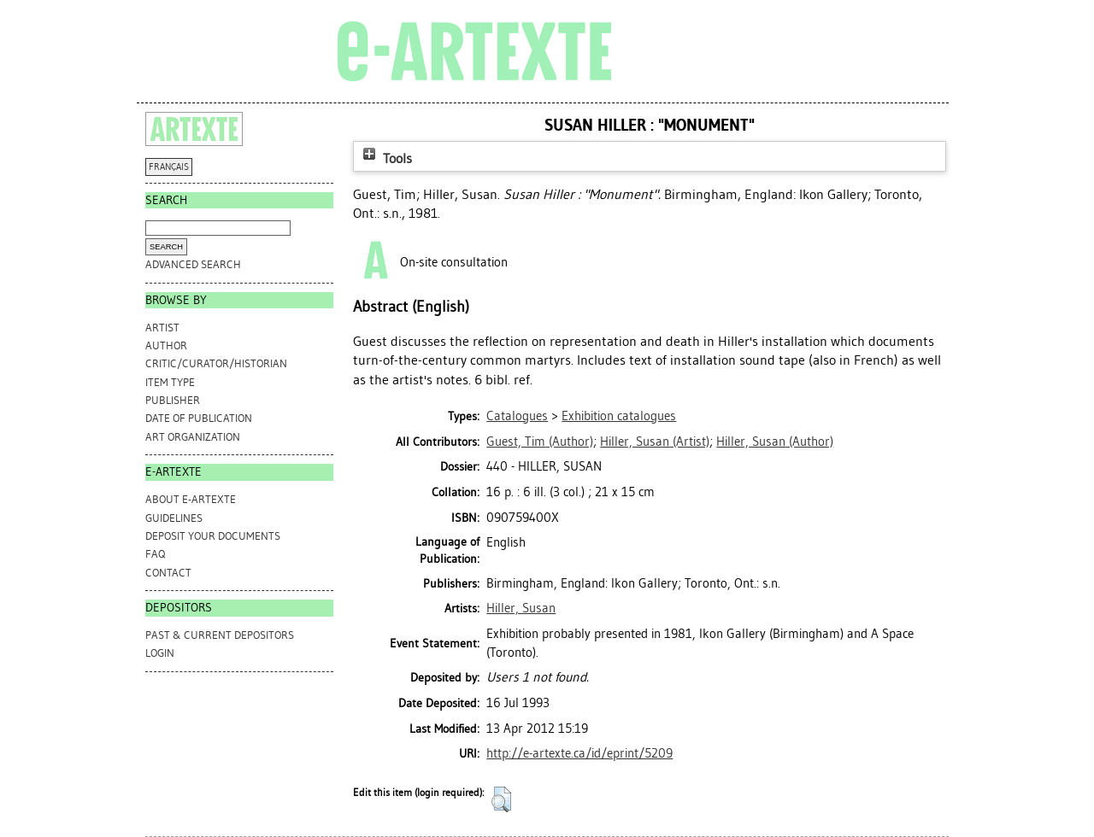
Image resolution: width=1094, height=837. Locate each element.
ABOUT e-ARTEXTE (190, 499)
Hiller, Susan (521, 608)
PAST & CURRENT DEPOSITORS (219, 635)
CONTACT (168, 572)
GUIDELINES (174, 518)
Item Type (170, 382)
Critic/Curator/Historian (216, 363)
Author (166, 345)
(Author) (539, 441)
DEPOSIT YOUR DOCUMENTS (212, 536)
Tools (385, 158)
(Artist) (654, 441)
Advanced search (193, 264)
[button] (501, 799)
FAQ (155, 553)
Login (159, 653)
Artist (162, 327)
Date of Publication (198, 418)
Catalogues (517, 416)
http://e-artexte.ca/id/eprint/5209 (579, 753)
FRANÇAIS (169, 167)
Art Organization (192, 436)
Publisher (172, 400)
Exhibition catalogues (619, 416)
